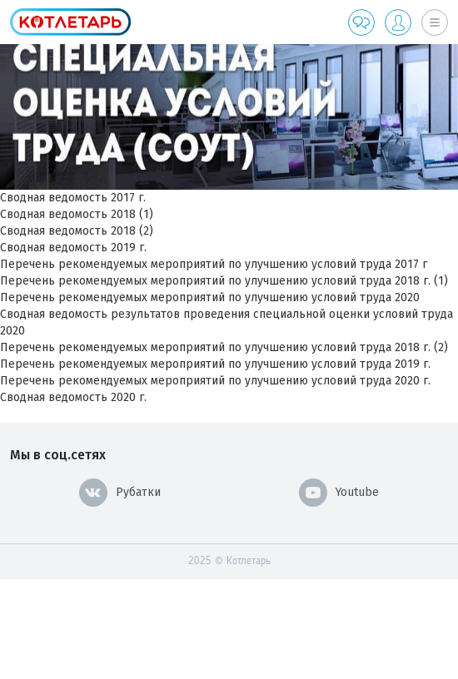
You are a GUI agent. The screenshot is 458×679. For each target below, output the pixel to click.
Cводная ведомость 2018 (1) (76, 214)
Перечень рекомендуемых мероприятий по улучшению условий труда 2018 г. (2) (224, 347)
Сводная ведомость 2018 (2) (76, 231)
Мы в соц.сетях (58, 455)
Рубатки (120, 492)
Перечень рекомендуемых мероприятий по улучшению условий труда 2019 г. (215, 364)
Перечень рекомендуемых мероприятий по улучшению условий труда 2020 (210, 297)
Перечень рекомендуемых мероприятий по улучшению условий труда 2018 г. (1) (224, 281)
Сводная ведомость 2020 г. (73, 397)
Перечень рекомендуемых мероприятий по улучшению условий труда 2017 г (213, 264)
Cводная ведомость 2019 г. (73, 247)
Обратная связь (361, 22)
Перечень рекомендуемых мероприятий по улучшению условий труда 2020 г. (215, 381)
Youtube (339, 492)
